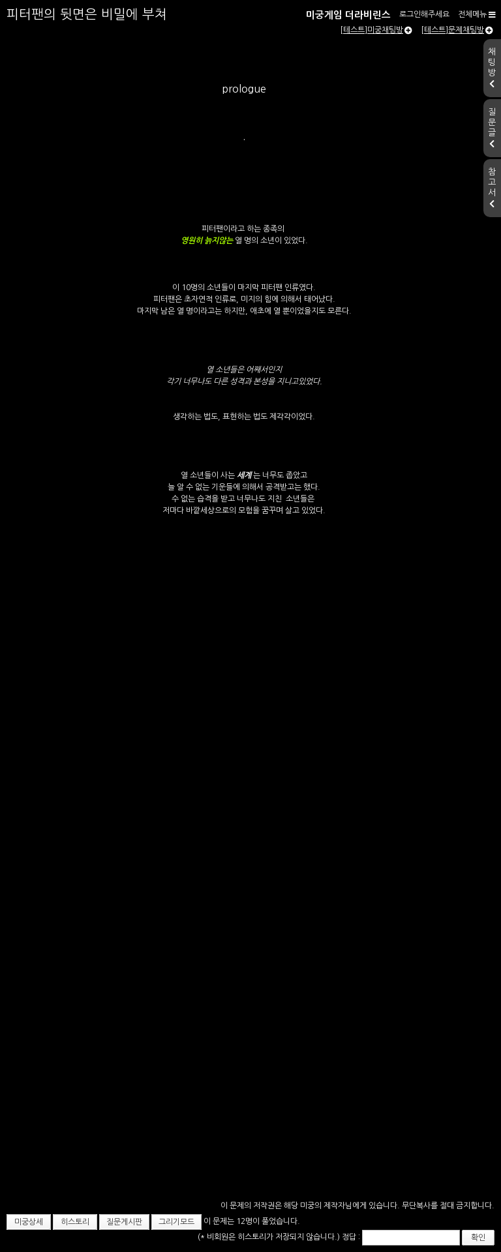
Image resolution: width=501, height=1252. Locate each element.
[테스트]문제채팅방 (457, 30)
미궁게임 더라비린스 (348, 15)
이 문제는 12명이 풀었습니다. (252, 1221)
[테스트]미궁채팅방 (376, 30)
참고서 (492, 188)
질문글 (492, 128)
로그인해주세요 (424, 14)
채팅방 (492, 68)
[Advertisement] (250, 1115)
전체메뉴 (477, 14)
